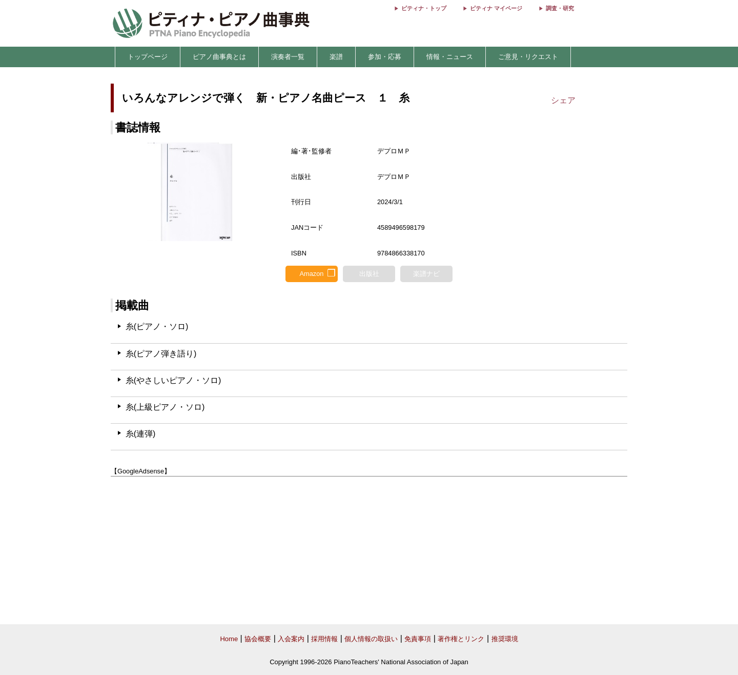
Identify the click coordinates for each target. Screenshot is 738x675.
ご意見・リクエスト (528, 57)
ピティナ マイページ (496, 8)
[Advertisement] (369, 551)
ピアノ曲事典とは (219, 57)
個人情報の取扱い (371, 639)
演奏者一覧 (287, 57)
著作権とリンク (461, 639)
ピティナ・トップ (423, 8)
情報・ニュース (449, 57)
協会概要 (257, 639)
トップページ (148, 57)
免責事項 (417, 639)
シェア (563, 100)
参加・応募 (384, 57)
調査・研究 (560, 8)
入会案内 (291, 639)
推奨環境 (504, 639)
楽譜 (336, 57)
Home (229, 639)
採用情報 (324, 639)
